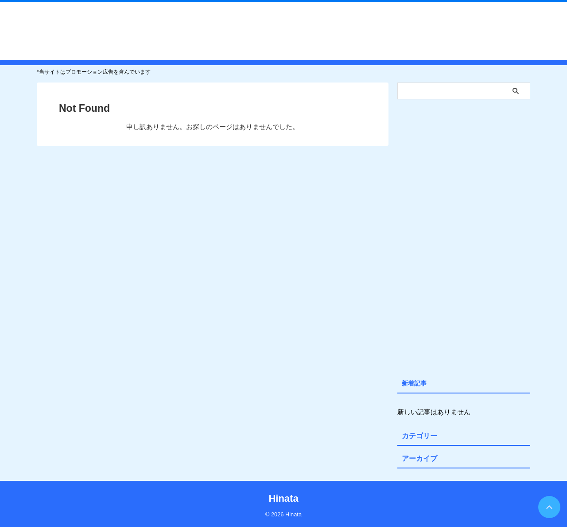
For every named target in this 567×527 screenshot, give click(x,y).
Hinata (283, 30)
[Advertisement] (463, 237)
